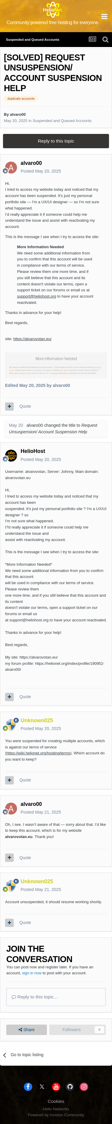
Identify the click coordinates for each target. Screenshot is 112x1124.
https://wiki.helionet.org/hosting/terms (38, 753)
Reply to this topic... (35, 996)
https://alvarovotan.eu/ (32, 339)
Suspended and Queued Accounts (62, 120)
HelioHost (33, 451)
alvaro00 (18, 114)
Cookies (56, 1101)
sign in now (32, 973)
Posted (41, 171)
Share (27, 1030)
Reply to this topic (56, 140)
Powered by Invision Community (56, 1115)
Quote (25, 406)
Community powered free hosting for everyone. (53, 22)
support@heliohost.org (36, 296)
